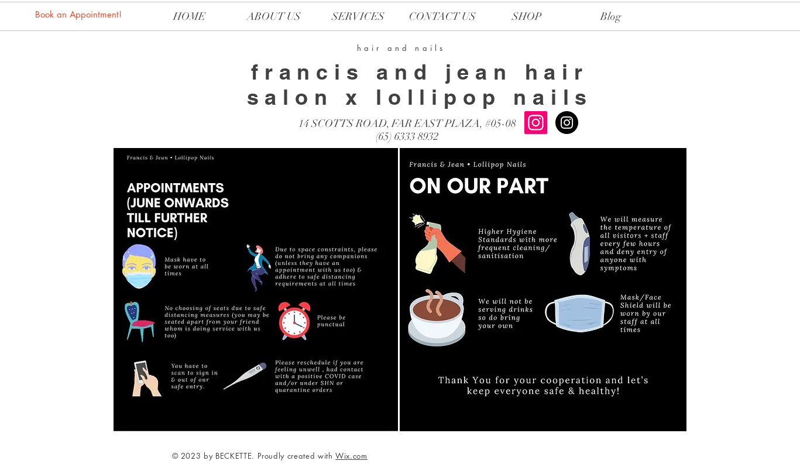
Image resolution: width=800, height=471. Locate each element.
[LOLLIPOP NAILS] (566, 122)
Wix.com (351, 456)
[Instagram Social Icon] (535, 122)
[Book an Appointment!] (79, 14)
